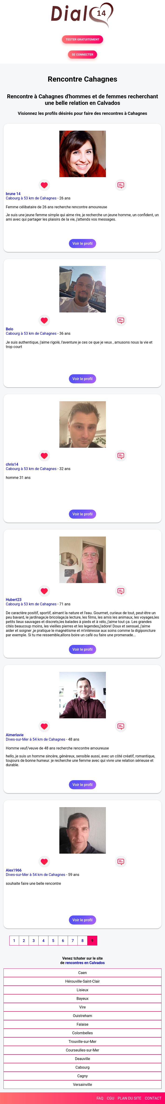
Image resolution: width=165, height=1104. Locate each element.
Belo (9, 329)
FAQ (100, 1098)
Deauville (82, 1059)
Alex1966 (14, 870)
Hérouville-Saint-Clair (82, 981)
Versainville (82, 1084)
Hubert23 (13, 599)
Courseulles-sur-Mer (82, 1050)
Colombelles (82, 1033)
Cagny (82, 1076)
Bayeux (82, 998)
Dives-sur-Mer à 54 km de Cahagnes (35, 739)
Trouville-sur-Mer (82, 1041)
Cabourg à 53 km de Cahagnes (31, 198)
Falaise (82, 1024)
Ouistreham (82, 1016)
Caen (82, 973)
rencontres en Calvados (85, 963)
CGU (110, 1098)
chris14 (12, 464)
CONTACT (153, 1098)
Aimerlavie (15, 735)
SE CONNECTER (82, 54)
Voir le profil (82, 243)
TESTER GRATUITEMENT (82, 39)
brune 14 (13, 194)
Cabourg (82, 1067)
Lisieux (82, 990)
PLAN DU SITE (129, 1098)
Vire (82, 1007)
